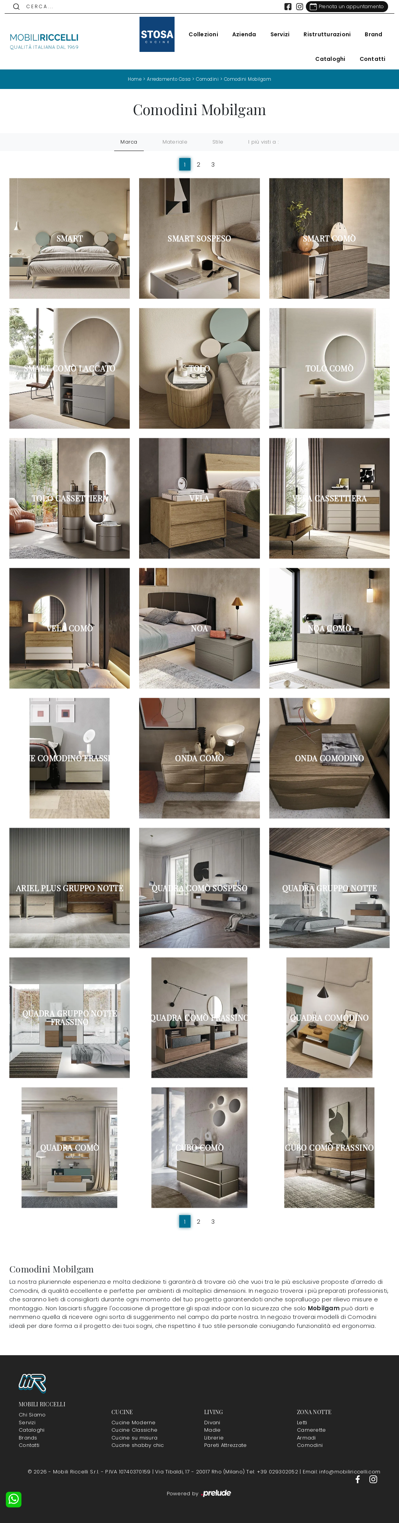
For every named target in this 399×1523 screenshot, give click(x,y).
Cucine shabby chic (137, 1445)
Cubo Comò (199, 1147)
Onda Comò (199, 758)
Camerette (311, 1430)
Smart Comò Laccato (70, 368)
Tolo (199, 368)
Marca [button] (128, 142)
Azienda (240, 34)
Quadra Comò (69, 1147)
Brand (369, 34)
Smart (69, 238)
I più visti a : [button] (263, 142)
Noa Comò (329, 628)
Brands (28, 1437)
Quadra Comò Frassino (199, 1017)
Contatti (368, 59)
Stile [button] (217, 142)
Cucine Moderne (133, 1422)
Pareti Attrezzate (225, 1445)
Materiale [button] (174, 142)
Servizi (275, 34)
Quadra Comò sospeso (200, 887)
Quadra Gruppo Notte (329, 887)
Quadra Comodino (329, 1017)
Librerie (214, 1437)
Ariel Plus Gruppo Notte (69, 887)
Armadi (306, 1437)
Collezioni (199, 34)
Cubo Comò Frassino (329, 1147)
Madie (212, 1430)
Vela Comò (69, 628)
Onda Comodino (329, 758)
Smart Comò (329, 238)
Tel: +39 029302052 (273, 1471)
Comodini (207, 79)
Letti (302, 1422)
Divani (212, 1422)
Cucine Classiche (134, 1430)
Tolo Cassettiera (70, 498)
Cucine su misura (134, 1437)
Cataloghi (326, 59)
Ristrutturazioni (322, 34)
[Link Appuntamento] (342, 6)
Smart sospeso (199, 238)
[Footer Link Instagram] (373, 1479)
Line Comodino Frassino (69, 758)
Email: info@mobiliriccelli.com (342, 1471)
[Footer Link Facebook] (358, 1479)
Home (129, 79)
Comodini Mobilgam (251, 79)
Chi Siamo (32, 1414)
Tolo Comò (329, 368)
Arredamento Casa (166, 79)
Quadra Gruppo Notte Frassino (69, 1017)
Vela (199, 498)
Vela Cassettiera (329, 498)
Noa (199, 628)
